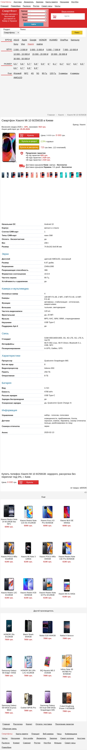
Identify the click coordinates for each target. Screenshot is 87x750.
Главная (6, 724)
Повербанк (16, 6)
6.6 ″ (16, 68)
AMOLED (18, 77)
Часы (59, 734)
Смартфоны (6, 2)
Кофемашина (71, 734)
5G (37, 73)
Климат (16, 743)
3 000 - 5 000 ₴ (37, 50)
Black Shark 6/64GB (28, 635)
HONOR (43, 40)
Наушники (64, 2)
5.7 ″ (29, 64)
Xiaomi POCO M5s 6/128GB (9, 558)
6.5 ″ (82, 64)
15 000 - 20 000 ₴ (40, 54)
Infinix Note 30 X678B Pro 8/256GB (67, 671)
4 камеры (74, 73)
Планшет (5, 6)
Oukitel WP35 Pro (28, 708)
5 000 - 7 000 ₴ (53, 50)
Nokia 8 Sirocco (67, 636)
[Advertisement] (43, 97)
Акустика (18, 2)
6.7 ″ (22, 68)
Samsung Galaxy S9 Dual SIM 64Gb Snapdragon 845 (48, 707)
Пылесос (27, 6)
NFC (26, 73)
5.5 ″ (16, 64)
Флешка (57, 743)
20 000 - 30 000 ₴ (59, 54)
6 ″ (49, 64)
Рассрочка (18, 724)
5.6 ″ (22, 64)
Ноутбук (74, 2)
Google (33, 40)
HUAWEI (53, 40)
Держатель (29, 2)
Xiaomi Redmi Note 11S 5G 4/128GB (28, 521)
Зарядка (39, 2)
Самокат (27, 743)
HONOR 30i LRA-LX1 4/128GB (28, 671)
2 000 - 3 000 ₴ (20, 50)
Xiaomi (31, 44)
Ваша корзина (68, 11)
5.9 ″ (43, 64)
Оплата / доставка (44, 724)
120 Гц (53, 73)
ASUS (16, 40)
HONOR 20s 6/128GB (9, 635)
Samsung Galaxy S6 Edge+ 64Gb (9, 671)
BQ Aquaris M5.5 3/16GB (47, 671)
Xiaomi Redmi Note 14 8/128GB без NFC (9, 521)
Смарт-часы (47, 6)
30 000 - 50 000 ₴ (22, 59)
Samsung (75, 40)
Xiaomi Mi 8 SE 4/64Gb (66, 521)
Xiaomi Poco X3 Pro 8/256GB (47, 521)
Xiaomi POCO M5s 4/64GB (47, 558)
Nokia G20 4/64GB (47, 636)
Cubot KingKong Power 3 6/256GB (66, 707)
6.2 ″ (62, 64)
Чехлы (57, 6)
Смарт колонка (67, 738)
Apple (24, 40)
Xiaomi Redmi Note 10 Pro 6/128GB (47, 594)
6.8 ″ (29, 68)
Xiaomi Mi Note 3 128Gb (28, 558)
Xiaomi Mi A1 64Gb (67, 594)
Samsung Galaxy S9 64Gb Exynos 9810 (9, 707)
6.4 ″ (75, 64)
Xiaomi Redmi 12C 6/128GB (9, 594)
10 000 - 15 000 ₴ (22, 54)
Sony (16, 44)
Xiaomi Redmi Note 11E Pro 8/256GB (67, 558)
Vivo (23, 44)
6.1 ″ (55, 64)
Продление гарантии (64, 724)
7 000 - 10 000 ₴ (70, 50)
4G (32, 73)
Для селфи (28, 738)
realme (39, 44)
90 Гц (44, 73)
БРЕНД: (8, 40)
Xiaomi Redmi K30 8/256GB (28, 594)
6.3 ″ (69, 64)
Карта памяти (52, 2)
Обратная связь (9, 729)
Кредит (29, 724)
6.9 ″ (36, 68)
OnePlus (64, 40)
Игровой (17, 73)
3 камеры (63, 73)
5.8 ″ (36, 64)
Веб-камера (48, 734)
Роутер (36, 6)
